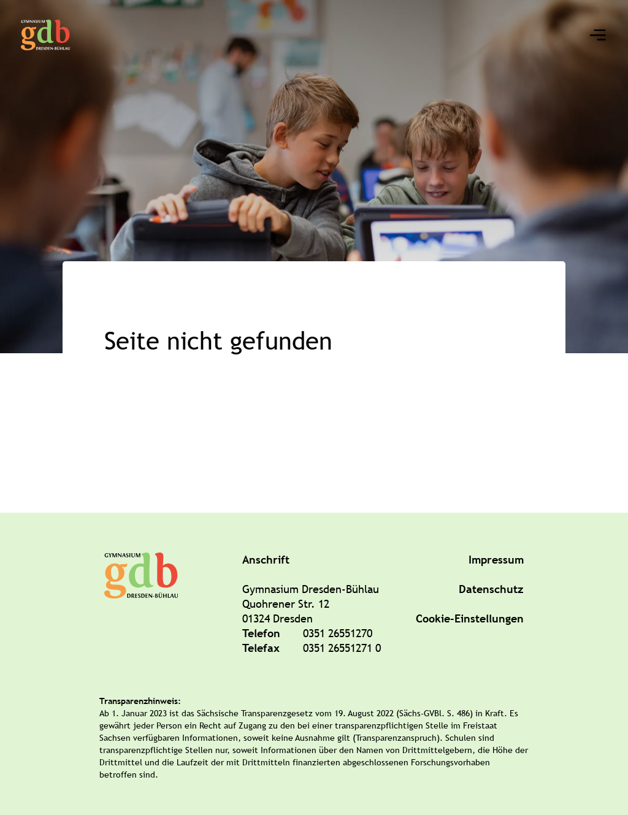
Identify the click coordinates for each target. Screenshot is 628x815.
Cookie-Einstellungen (470, 618)
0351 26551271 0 (342, 647)
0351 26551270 (337, 633)
